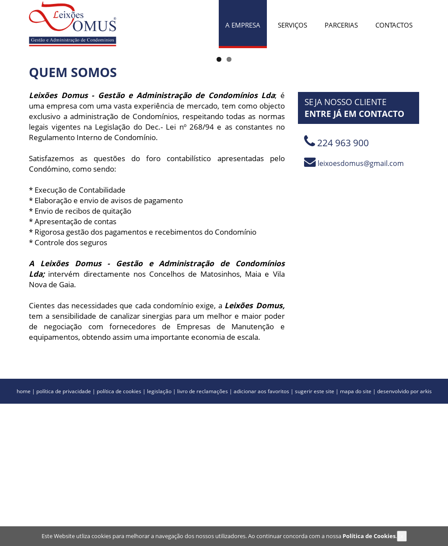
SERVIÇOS (292, 25)
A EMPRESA (242, 25)
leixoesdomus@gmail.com (354, 305)
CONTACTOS (394, 25)
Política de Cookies (369, 537)
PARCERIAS (341, 25)
